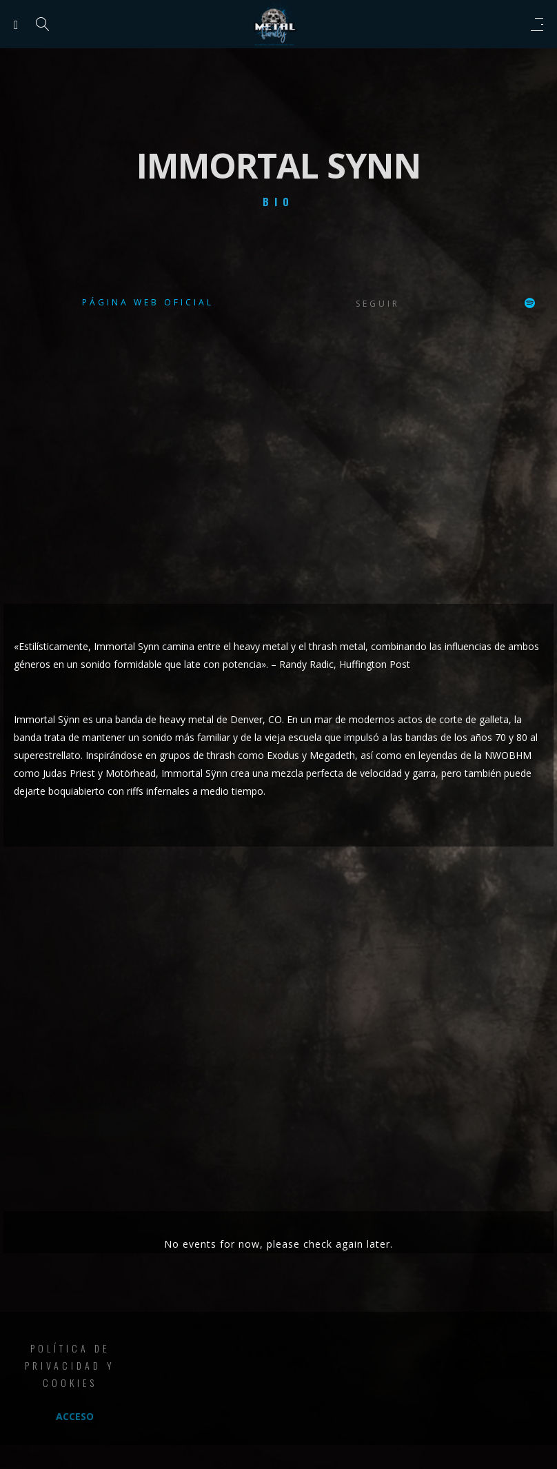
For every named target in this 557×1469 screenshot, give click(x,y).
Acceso (75, 1416)
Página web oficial (148, 302)
